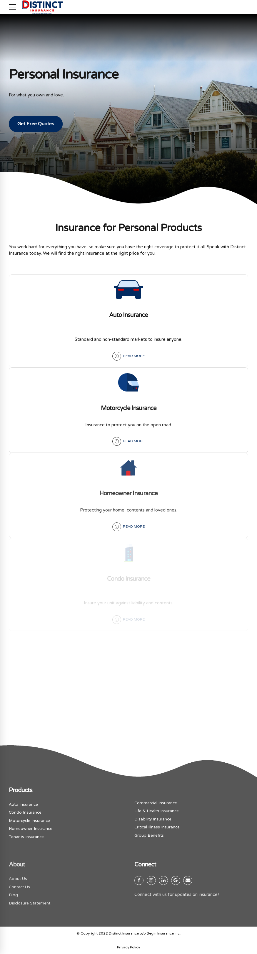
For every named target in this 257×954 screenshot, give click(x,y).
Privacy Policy (128, 947)
